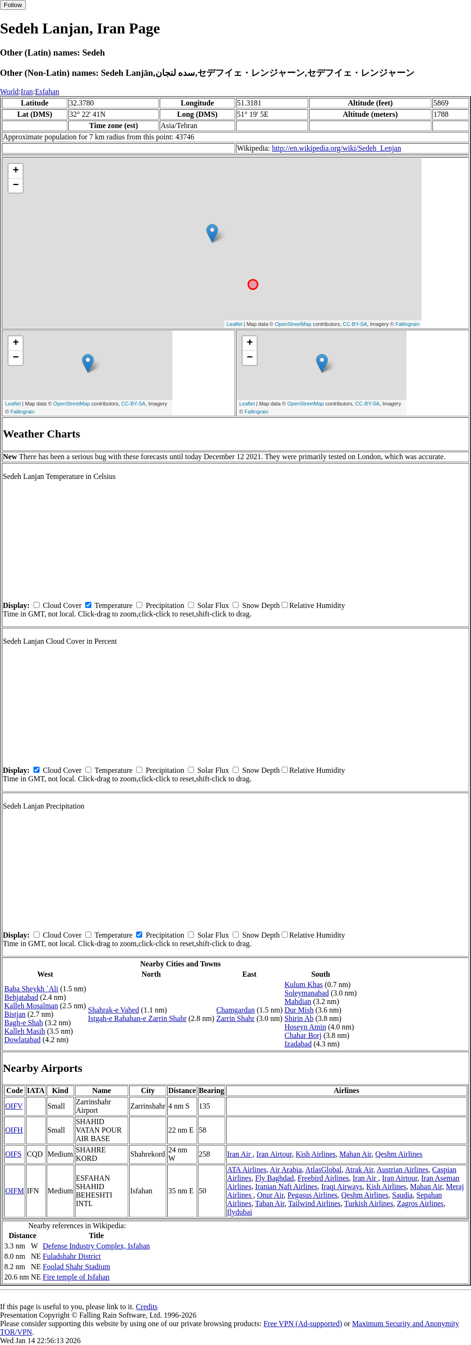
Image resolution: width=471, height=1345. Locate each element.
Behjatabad (21, 997)
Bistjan (14, 1014)
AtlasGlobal (323, 1170)
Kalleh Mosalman (31, 1006)
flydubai (239, 1212)
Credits (146, 1307)
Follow (13, 4)
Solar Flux (213, 605)
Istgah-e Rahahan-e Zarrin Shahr (137, 1018)
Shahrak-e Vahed (113, 1010)
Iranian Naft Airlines (286, 1187)
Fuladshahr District (72, 1256)
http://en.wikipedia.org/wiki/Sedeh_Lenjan (336, 148)
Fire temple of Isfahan (76, 1277)
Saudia (402, 1195)
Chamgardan (235, 1010)
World (9, 92)
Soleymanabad (306, 993)
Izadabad (298, 1044)
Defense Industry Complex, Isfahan (96, 1246)
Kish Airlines (316, 1154)
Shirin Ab (299, 1018)
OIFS (13, 1154)
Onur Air (270, 1195)
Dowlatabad (22, 1040)
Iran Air (239, 1154)
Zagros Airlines (420, 1203)
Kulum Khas (303, 984)
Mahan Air (356, 1154)
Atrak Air (359, 1170)
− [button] (16, 185)
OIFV (14, 1106)
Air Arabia (286, 1170)
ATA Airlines (247, 1170)
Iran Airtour (274, 1154)
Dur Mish (299, 1010)
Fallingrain (407, 324)
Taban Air (269, 1203)
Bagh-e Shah (23, 1023)
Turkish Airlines (368, 1203)
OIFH (14, 1130)
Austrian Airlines (403, 1170)
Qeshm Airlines (398, 1154)
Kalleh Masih (24, 1031)
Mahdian (297, 1001)
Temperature (114, 605)
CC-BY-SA (355, 324)
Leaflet (234, 324)
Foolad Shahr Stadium (76, 1267)
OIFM (14, 1191)
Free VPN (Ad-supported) (302, 1324)
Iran (27, 92)
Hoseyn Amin (305, 1027)
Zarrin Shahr (235, 1018)
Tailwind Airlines (314, 1203)
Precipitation (165, 605)
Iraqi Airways (342, 1187)
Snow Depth (261, 605)
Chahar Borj (303, 1035)
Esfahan (47, 92)
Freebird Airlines (323, 1178)
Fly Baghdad (274, 1178)
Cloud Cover (62, 605)
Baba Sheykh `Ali (31, 989)
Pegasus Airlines (312, 1195)
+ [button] (16, 171)
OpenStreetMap (293, 324)
